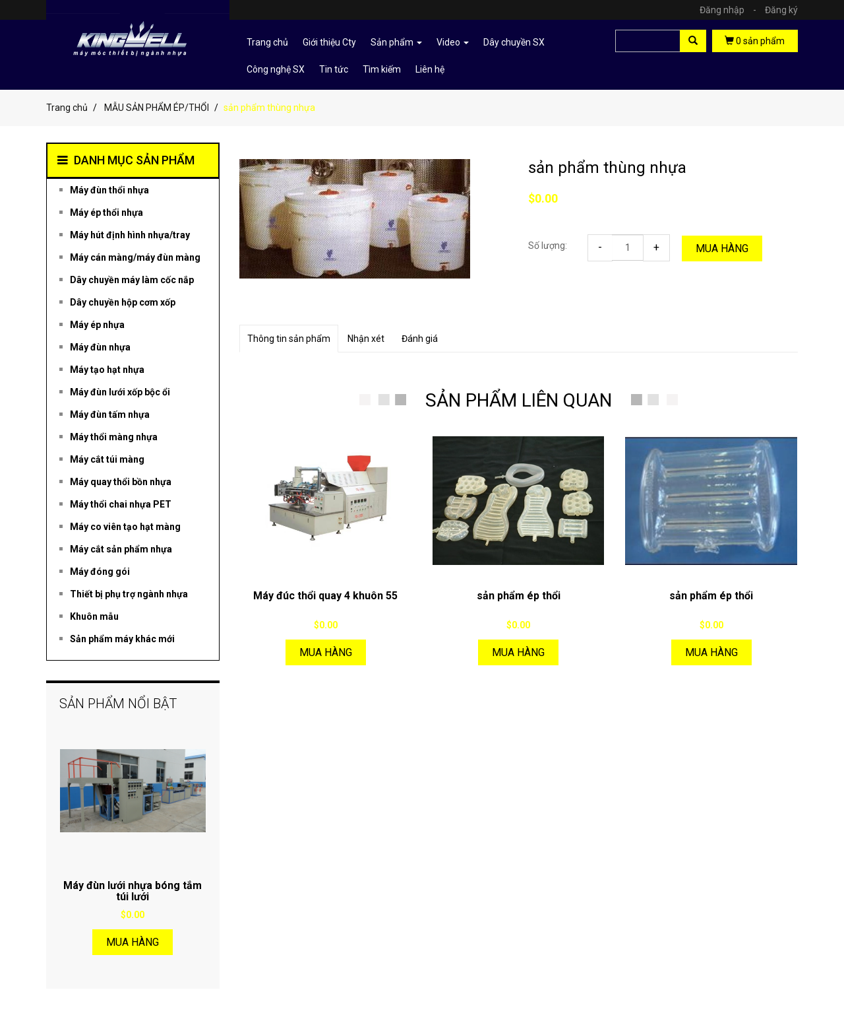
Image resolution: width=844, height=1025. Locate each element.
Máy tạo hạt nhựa (107, 369)
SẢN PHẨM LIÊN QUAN (518, 400)
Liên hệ (429, 69)
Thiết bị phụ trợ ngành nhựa (129, 594)
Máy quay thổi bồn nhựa (120, 482)
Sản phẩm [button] (396, 42)
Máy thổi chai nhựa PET (120, 504)
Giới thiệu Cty (329, 42)
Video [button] (453, 42)
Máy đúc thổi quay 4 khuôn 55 (325, 595)
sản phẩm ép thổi (518, 595)
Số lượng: (547, 245)
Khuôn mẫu (94, 616)
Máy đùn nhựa (100, 347)
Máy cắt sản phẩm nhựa (121, 549)
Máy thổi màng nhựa (114, 437)
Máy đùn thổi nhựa (109, 190)
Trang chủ (267, 42)
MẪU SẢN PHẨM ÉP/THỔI (156, 107)
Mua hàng (722, 248)
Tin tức (333, 69)
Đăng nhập (731, 10)
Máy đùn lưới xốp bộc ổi (120, 392)
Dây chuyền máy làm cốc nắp (132, 280)
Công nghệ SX (276, 69)
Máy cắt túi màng (107, 459)
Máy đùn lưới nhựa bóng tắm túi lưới (132, 891)
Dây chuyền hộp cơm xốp (122, 302)
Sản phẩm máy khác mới (122, 639)
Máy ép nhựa (97, 324)
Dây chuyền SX (514, 42)
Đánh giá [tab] (420, 338)
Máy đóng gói (100, 571)
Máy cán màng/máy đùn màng (135, 257)
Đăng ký (781, 10)
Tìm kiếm (382, 69)
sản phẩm (755, 41)
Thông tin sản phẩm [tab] (288, 338)
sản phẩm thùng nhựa (607, 167)
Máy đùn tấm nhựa (110, 414)
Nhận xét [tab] (365, 338)
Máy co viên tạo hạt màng (125, 526)
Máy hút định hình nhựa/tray (130, 235)
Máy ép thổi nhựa (106, 212)
